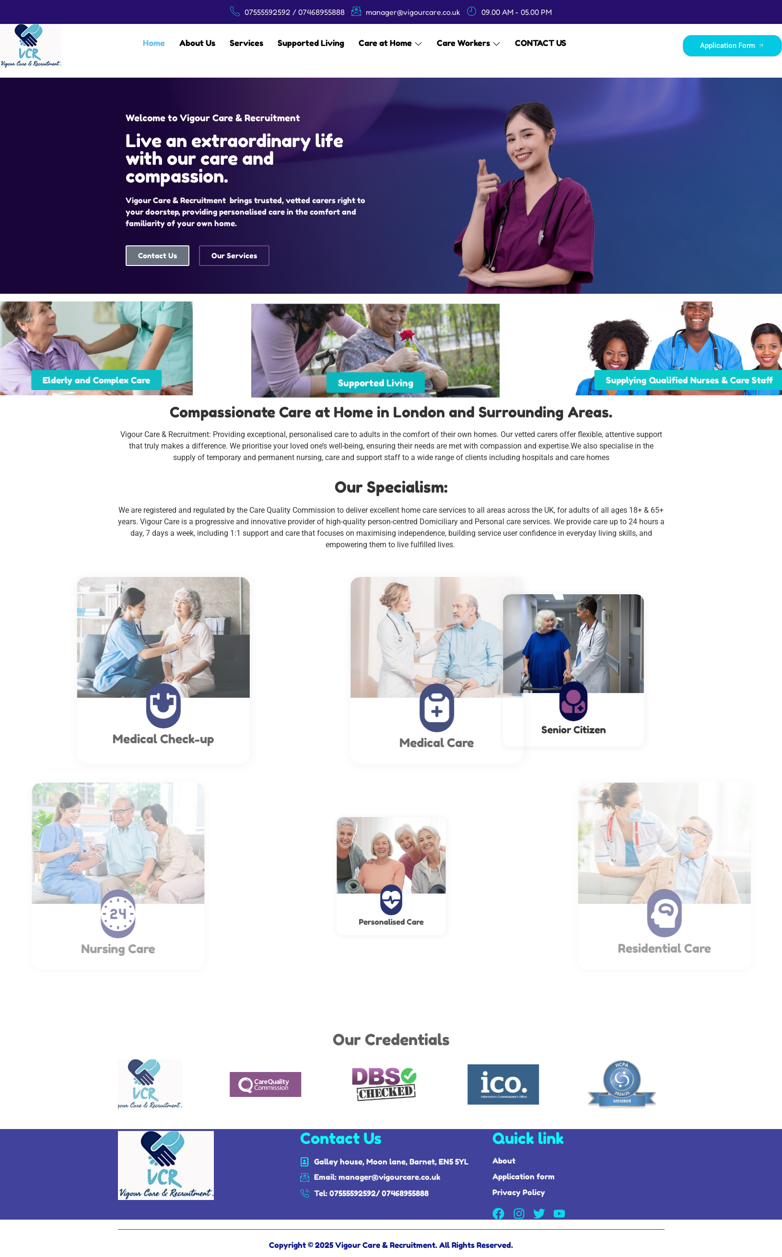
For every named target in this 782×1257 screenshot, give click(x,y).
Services (246, 43)
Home (154, 43)
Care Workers (469, 43)
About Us (197, 43)
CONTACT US (540, 43)
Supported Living (311, 43)
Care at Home (390, 43)
